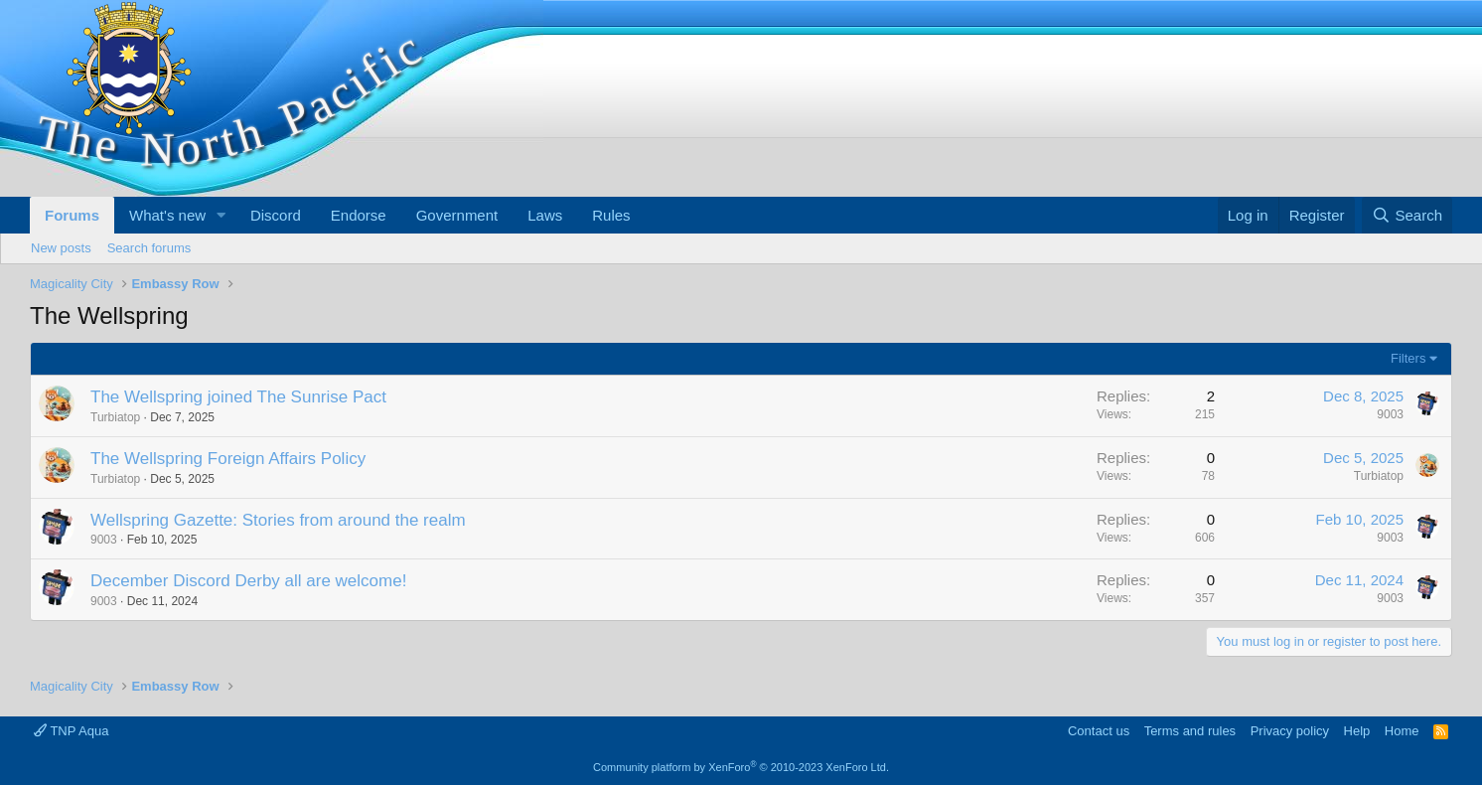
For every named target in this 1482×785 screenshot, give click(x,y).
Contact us (1098, 730)
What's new (167, 215)
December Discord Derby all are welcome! (248, 580)
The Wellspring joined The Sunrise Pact (238, 397)
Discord (275, 215)
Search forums (149, 247)
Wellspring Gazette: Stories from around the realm (278, 520)
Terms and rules (1190, 730)
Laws (544, 215)
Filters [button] (1408, 358)
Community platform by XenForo (741, 767)
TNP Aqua (71, 730)
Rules (611, 215)
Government (457, 215)
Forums (72, 215)
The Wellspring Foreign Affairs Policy (228, 458)
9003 (1390, 414)
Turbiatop (115, 417)
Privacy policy (1290, 730)
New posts (61, 247)
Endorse (358, 215)
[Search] (1407, 215)
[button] (221, 215)
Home (1402, 730)
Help (1357, 730)
